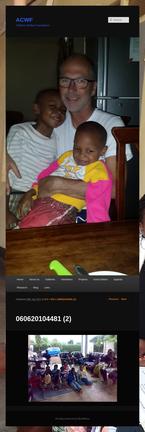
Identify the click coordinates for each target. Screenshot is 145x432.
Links (47, 287)
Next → (125, 299)
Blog (35, 287)
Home (20, 279)
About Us (34, 279)
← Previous (112, 299)
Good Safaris (100, 279)
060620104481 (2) (66, 299)
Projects (83, 279)
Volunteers (66, 279)
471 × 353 (49, 299)
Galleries (50, 279)
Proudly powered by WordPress (72, 418)
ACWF (24, 20)
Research (22, 287)
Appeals (118, 279)
